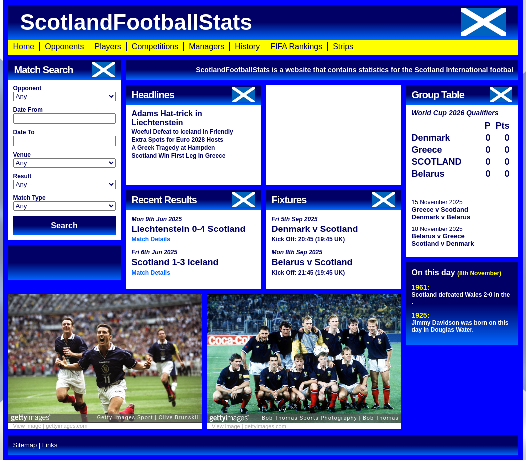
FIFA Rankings (296, 46)
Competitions (155, 46)
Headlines (193, 94)
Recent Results (193, 199)
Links (49, 445)
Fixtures (333, 199)
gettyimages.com (66, 426)
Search (64, 225)
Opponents (64, 46)
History (247, 46)
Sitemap (25, 445)
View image (27, 426)
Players (107, 46)
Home (24, 46)
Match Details (151, 239)
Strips (343, 46)
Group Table (462, 94)
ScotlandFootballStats (263, 22)
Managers (206, 46)
